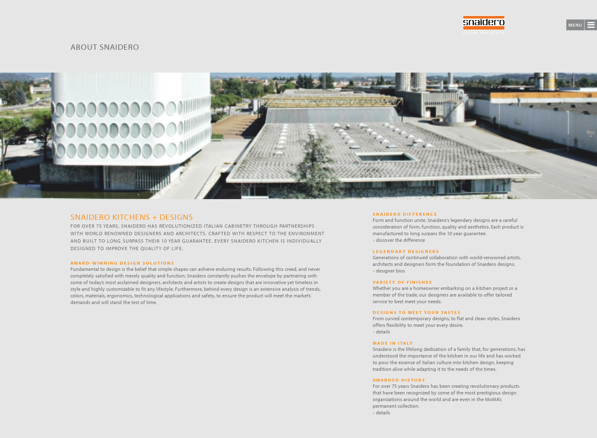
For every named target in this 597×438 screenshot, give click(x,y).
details (381, 331)
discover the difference (399, 240)
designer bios (389, 271)
